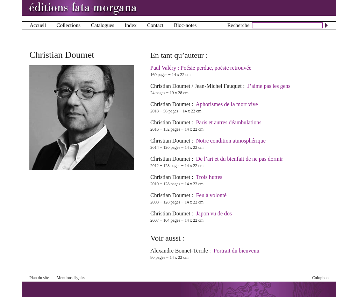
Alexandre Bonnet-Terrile (179, 251)
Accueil (38, 25)
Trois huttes (209, 177)
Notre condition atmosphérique (231, 141)
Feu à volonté (211, 195)
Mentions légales (71, 277)
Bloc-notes (185, 25)
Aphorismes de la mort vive (227, 104)
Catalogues (102, 25)
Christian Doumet (170, 86)
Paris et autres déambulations (229, 122)
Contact (155, 25)
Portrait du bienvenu (236, 251)
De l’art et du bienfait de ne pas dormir (239, 159)
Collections (68, 25)
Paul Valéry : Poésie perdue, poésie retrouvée (200, 68)
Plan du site (39, 277)
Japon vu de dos (214, 213)
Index (131, 25)
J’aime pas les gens (269, 86)
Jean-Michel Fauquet (218, 86)
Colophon (320, 277)
